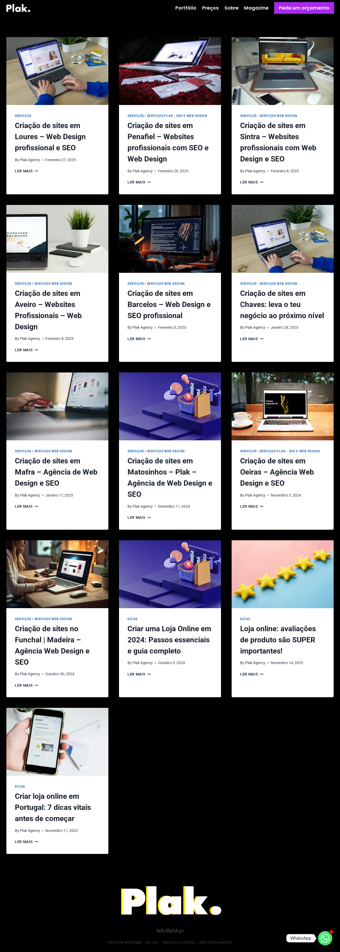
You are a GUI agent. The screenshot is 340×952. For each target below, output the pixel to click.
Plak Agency (30, 160)
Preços (210, 8)
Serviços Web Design (278, 116)
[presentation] (57, 71)
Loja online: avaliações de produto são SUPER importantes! (278, 639)
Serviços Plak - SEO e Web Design (177, 116)
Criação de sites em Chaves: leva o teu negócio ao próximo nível (282, 304)
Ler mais (26, 171)
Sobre (231, 8)
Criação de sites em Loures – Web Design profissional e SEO (50, 136)
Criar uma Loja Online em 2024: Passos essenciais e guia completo (169, 639)
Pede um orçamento (304, 8)
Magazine (256, 8)
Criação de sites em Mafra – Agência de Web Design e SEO (56, 472)
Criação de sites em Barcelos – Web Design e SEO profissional (169, 304)
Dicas (133, 619)
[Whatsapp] (325, 938)
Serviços (23, 116)
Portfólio (185, 8)
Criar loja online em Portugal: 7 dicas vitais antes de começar (53, 807)
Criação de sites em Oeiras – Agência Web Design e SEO (277, 472)
